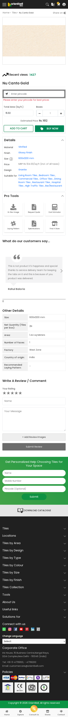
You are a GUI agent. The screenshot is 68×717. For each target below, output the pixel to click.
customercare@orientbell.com (26, 666)
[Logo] (15, 4)
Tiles (14, 12)
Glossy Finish (25, 152)
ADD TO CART (18, 128)
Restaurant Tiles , (41, 182)
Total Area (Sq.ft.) (14, 106)
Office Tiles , (46, 178)
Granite (22, 169)
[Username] (36, 94)
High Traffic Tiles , (34, 185)
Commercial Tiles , (28, 178)
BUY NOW (49, 128)
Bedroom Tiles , (47, 175)
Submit (34, 497)
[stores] (47, 711)
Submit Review (34, 446)
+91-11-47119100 (15, 662)
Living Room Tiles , (28, 175)
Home (6, 12)
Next (60, 271)
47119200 (31, 662)
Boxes (39, 106)
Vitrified (22, 146)
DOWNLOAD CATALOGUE (34, 510)
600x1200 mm (26, 158)
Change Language (12, 636)
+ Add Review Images (34, 437)
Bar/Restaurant (53, 185)
